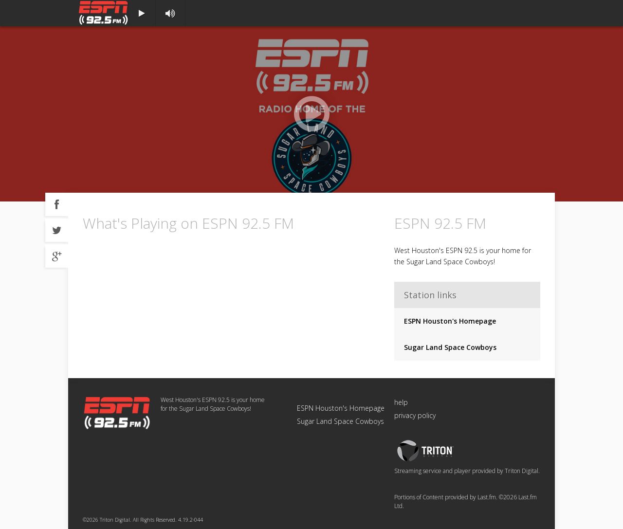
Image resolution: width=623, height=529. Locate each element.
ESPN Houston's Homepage (450, 321)
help (401, 402)
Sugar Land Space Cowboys (450, 347)
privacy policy (415, 415)
